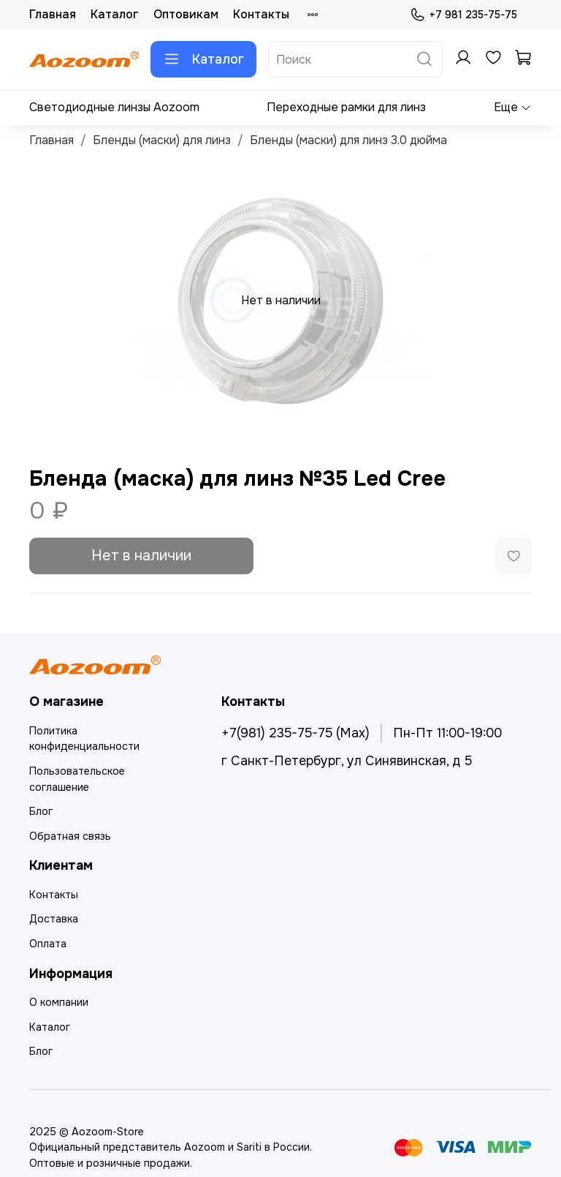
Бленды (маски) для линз (162, 140)
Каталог (115, 14)
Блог (41, 811)
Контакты (261, 14)
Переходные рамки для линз (346, 107)
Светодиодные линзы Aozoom (114, 107)
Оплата (47, 943)
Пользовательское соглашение (77, 779)
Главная (52, 14)
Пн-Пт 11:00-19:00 (447, 733)
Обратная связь (70, 836)
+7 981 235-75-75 (463, 15)
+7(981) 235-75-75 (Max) (295, 733)
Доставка (53, 918)
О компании (58, 1002)
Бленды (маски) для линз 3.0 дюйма (348, 140)
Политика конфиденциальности (84, 738)
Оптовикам (185, 14)
